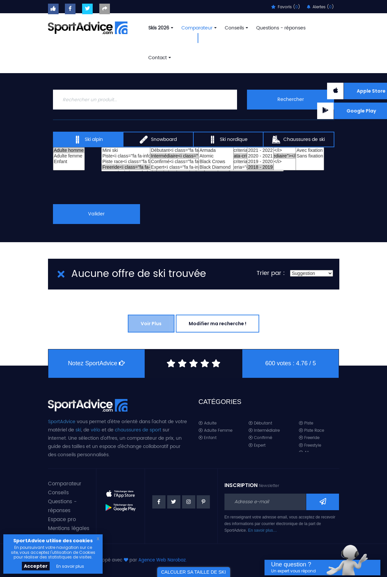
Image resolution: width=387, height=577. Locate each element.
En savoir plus (70, 566)
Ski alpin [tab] (88, 140)
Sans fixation (310, 156)
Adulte (208, 423)
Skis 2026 (160, 28)
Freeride (309, 438)
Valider (96, 214)
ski (78, 430)
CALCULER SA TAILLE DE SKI (193, 572)
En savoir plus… (262, 530)
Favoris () (285, 7)
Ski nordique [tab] (228, 140)
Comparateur (198, 28)
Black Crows (216, 161)
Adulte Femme (215, 430)
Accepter (36, 566)
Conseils (236, 28)
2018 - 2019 (260, 167)
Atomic (216, 156)
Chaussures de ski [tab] (298, 140)
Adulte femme (68, 156)
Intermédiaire (264, 430)
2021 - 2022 (260, 150)
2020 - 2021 (260, 156)
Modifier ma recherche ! (217, 323)
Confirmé (260, 438)
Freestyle (310, 445)
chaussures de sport (138, 430)
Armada (216, 150)
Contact (158, 58)
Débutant (260, 423)
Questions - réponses (281, 28)
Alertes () (320, 7)
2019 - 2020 (260, 161)
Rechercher (290, 99)
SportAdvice (61, 421)
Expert (257, 445)
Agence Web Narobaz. (162, 560)
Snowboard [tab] (158, 140)
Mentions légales (68, 528)
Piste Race (311, 430)
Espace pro (62, 519)
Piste (306, 423)
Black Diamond (216, 167)
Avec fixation (310, 150)
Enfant (68, 161)
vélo (95, 430)
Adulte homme (68, 150)
